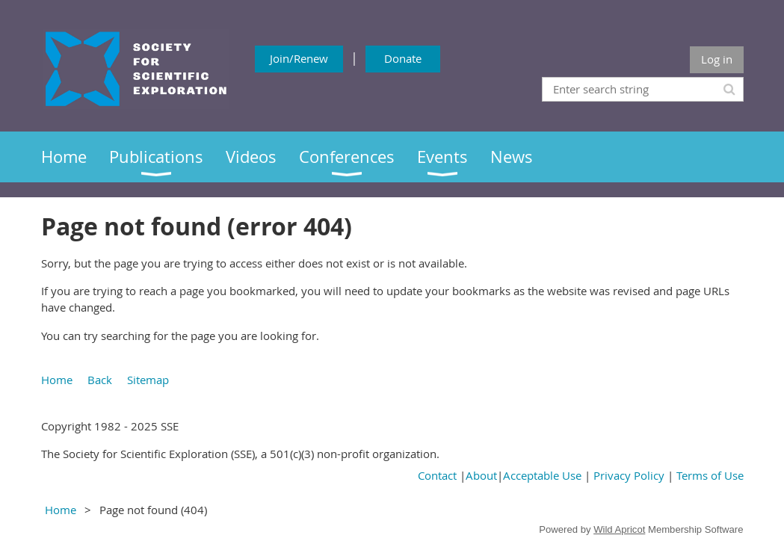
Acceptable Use (542, 475)
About (481, 475)
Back (99, 379)
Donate (403, 58)
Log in (716, 59)
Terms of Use (710, 475)
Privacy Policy (628, 475)
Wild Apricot (619, 529)
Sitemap (148, 379)
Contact (437, 475)
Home (56, 379)
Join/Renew (299, 58)
